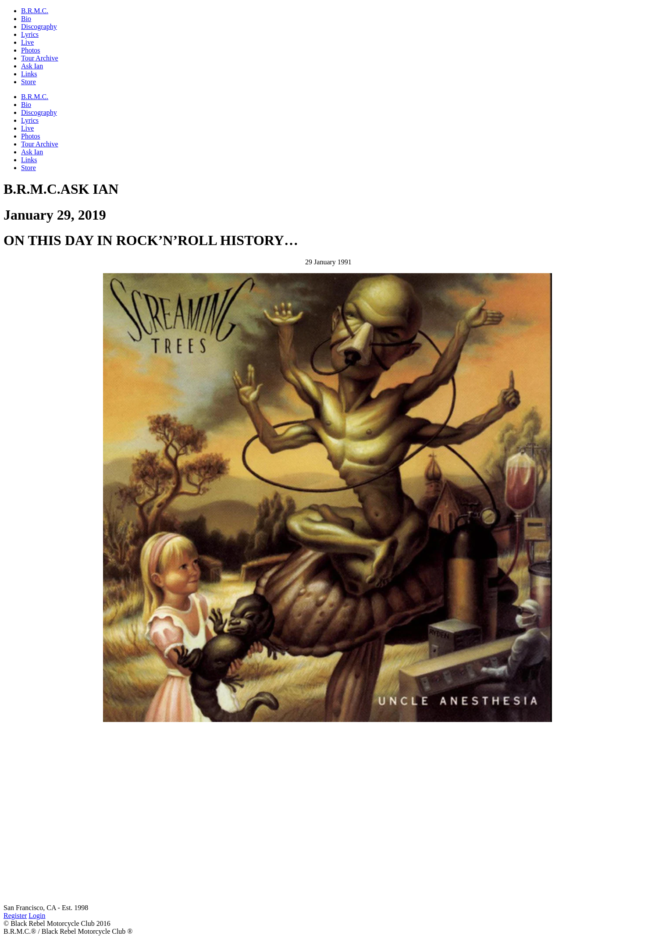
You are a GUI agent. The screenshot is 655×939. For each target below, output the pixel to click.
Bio (26, 18)
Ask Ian (32, 66)
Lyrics (30, 34)
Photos (30, 50)
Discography (39, 26)
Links (29, 74)
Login (36, 915)
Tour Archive (39, 58)
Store (28, 81)
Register (15, 915)
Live (27, 42)
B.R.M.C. (34, 10)
